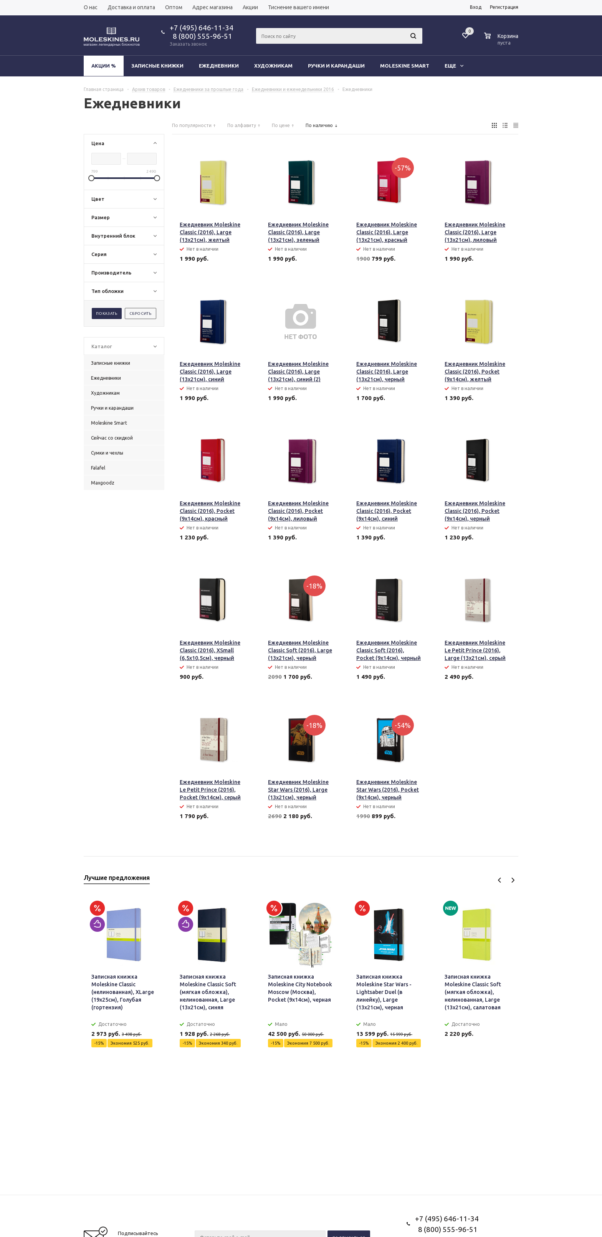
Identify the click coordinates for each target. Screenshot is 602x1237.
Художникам (273, 65)
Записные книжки (157, 65)
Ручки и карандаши (336, 65)
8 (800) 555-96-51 (201, 36)
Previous (499, 880)
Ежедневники (219, 65)
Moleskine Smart (404, 65)
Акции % (103, 65)
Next (512, 880)
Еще (454, 65)
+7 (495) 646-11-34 (201, 27)
